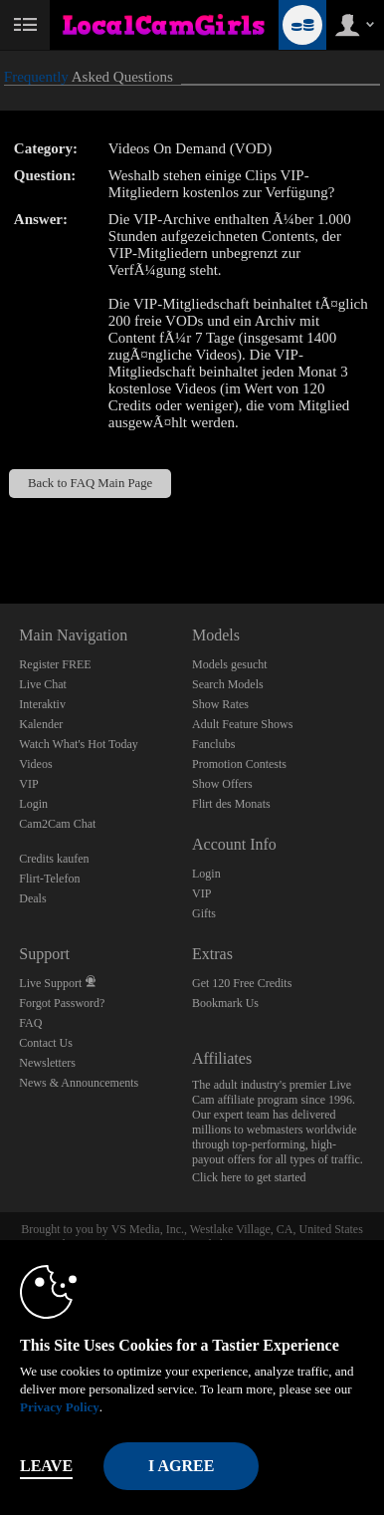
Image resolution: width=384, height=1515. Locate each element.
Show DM (0, 529)
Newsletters (47, 1063)
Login (33, 804)
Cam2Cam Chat (57, 824)
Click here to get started (249, 1177)
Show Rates (220, 704)
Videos (35, 764)
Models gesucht (230, 664)
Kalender (41, 724)
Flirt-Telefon (49, 878)
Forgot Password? (61, 1003)
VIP (28, 784)
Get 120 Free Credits (241, 983)
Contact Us (46, 1043)
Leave (46, 1465)
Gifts (204, 913)
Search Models (228, 684)
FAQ (30, 1023)
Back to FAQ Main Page (90, 483)
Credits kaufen (54, 859)
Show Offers (222, 784)
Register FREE (55, 664)
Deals (32, 898)
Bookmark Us (225, 1003)
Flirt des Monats (231, 804)
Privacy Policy (59, 1406)
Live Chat (43, 684)
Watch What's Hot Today (78, 744)
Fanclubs (213, 744)
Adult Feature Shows (242, 724)
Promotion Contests (239, 764)
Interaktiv (42, 704)
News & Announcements (78, 1083)
